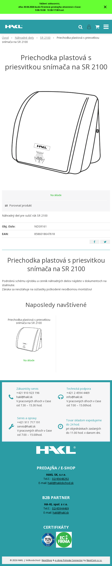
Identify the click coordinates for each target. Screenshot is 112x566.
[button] (80, 27)
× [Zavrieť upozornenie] (105, 7)
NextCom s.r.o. (94, 560)
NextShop (47, 560)
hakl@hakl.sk (61, 512)
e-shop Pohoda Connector (69, 560)
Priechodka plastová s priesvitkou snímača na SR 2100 (29, 321)
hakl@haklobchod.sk (61, 483)
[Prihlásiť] (89, 27)
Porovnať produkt (18, 205)
